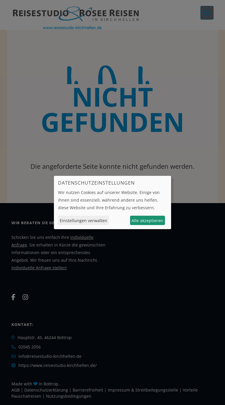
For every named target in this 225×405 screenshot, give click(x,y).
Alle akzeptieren (147, 220)
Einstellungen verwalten (83, 220)
